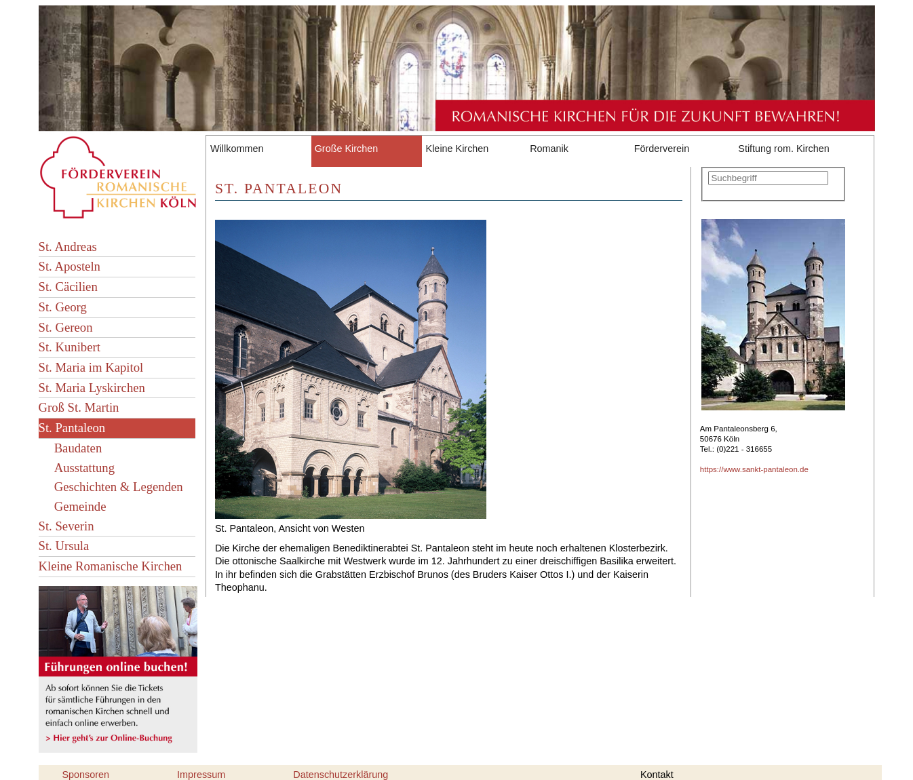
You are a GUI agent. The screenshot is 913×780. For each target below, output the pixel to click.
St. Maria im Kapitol (91, 367)
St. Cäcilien (68, 286)
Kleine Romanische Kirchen (110, 566)
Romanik (549, 148)
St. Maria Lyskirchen (92, 388)
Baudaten (78, 448)
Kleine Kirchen (457, 148)
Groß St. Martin (79, 407)
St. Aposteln (69, 266)
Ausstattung (84, 468)
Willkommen (236, 148)
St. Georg (63, 307)
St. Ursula (64, 546)
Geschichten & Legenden (118, 487)
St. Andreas (68, 246)
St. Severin (66, 526)
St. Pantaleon (72, 428)
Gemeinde (80, 506)
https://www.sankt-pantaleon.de (754, 469)
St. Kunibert (69, 347)
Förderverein (662, 148)
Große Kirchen (346, 148)
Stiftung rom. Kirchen (783, 148)
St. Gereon (66, 327)
